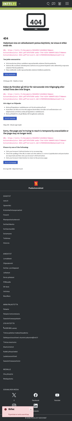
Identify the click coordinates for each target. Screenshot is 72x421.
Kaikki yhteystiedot (10, 351)
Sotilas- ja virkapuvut (11, 268)
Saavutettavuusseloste (11, 361)
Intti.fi (5, 201)
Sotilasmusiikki (9, 229)
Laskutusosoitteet (10, 356)
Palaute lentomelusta (11, 314)
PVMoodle (7, 282)
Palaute (6, 309)
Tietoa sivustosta (9, 342)
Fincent (6, 215)
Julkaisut (6, 273)
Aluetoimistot (8, 347)
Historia (6, 243)
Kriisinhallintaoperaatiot (12, 210)
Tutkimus (6, 238)
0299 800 (7, 328)
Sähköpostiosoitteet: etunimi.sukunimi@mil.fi (20, 337)
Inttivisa (6, 291)
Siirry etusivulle (10, 74)
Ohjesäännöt (8, 263)
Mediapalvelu (8, 379)
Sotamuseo (7, 233)
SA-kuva (6, 287)
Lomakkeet (7, 258)
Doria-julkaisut (8, 277)
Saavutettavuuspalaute (11, 318)
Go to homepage (10, 162)
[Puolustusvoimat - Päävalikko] (18, 4)
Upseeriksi (7, 205)
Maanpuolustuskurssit (11, 219)
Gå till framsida (10, 118)
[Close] (31, 409)
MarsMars (6, 296)
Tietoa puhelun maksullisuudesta (15, 333)
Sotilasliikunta (8, 224)
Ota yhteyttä (8, 374)
